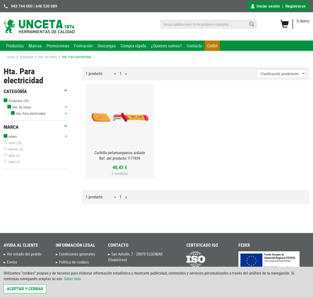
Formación (83, 46)
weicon (11, 149)
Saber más (72, 278)
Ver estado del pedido (24, 254)
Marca (35, 127)
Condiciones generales (77, 254)
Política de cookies (74, 262)
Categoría (35, 91)
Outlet (212, 46)
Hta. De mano (47, 56)
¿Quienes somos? (166, 46)
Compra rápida (133, 46)
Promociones (57, 46)
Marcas (35, 46)
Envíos (12, 262)
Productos (15, 46)
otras (9, 142)
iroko (9, 161)
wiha (9, 155)
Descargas (107, 46)
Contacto (194, 46)
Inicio (11, 56)
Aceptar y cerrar (25, 288)
